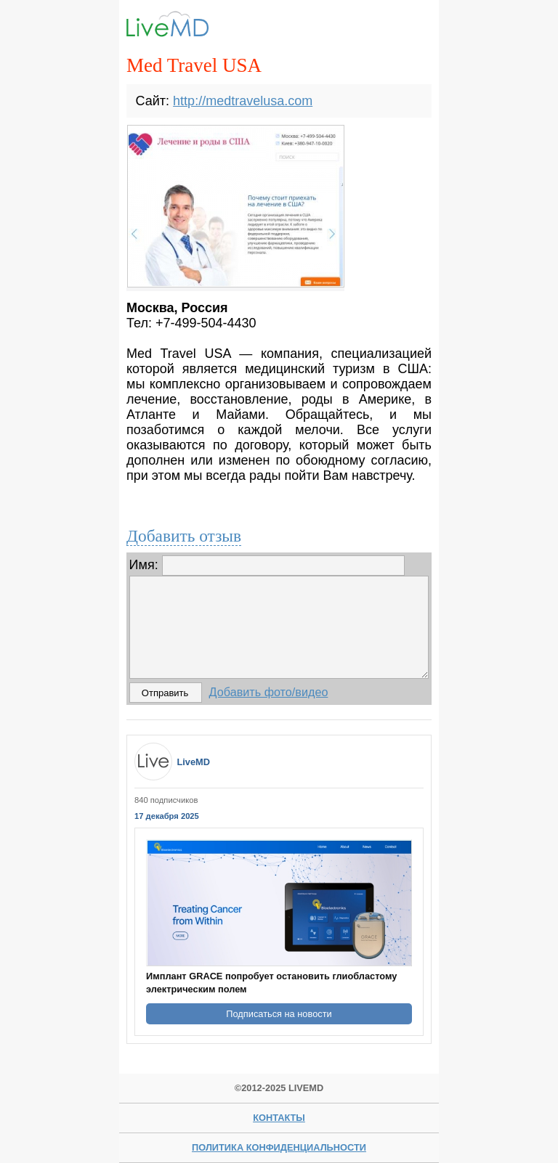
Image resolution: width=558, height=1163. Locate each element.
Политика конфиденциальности (279, 1147)
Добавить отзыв (183, 535)
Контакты (279, 1117)
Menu (408, 27)
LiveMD (193, 761)
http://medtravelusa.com (242, 101)
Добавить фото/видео (268, 691)
